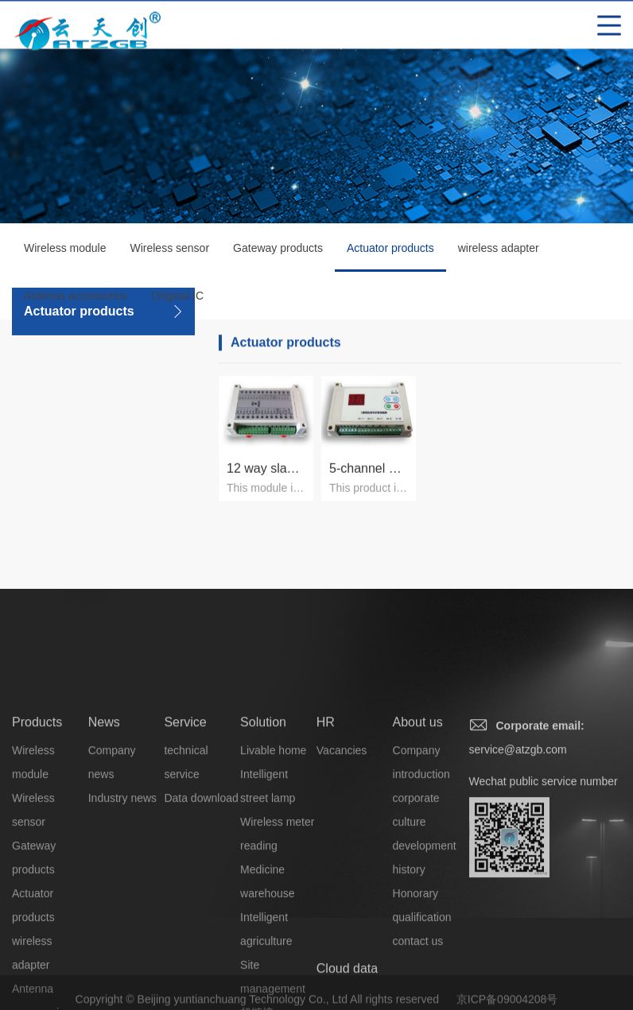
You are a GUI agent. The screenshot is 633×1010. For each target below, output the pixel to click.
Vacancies (341, 830)
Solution (263, 802)
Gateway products (278, 251)
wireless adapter (498, 251)
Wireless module (65, 251)
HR (325, 802)
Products (37, 802)
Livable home (273, 830)
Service (185, 802)
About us (418, 802)
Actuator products (390, 260)
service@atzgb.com (518, 829)
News (104, 802)
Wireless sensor (169, 251)
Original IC (177, 298)
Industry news (122, 878)
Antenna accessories (75, 298)
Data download (201, 878)
